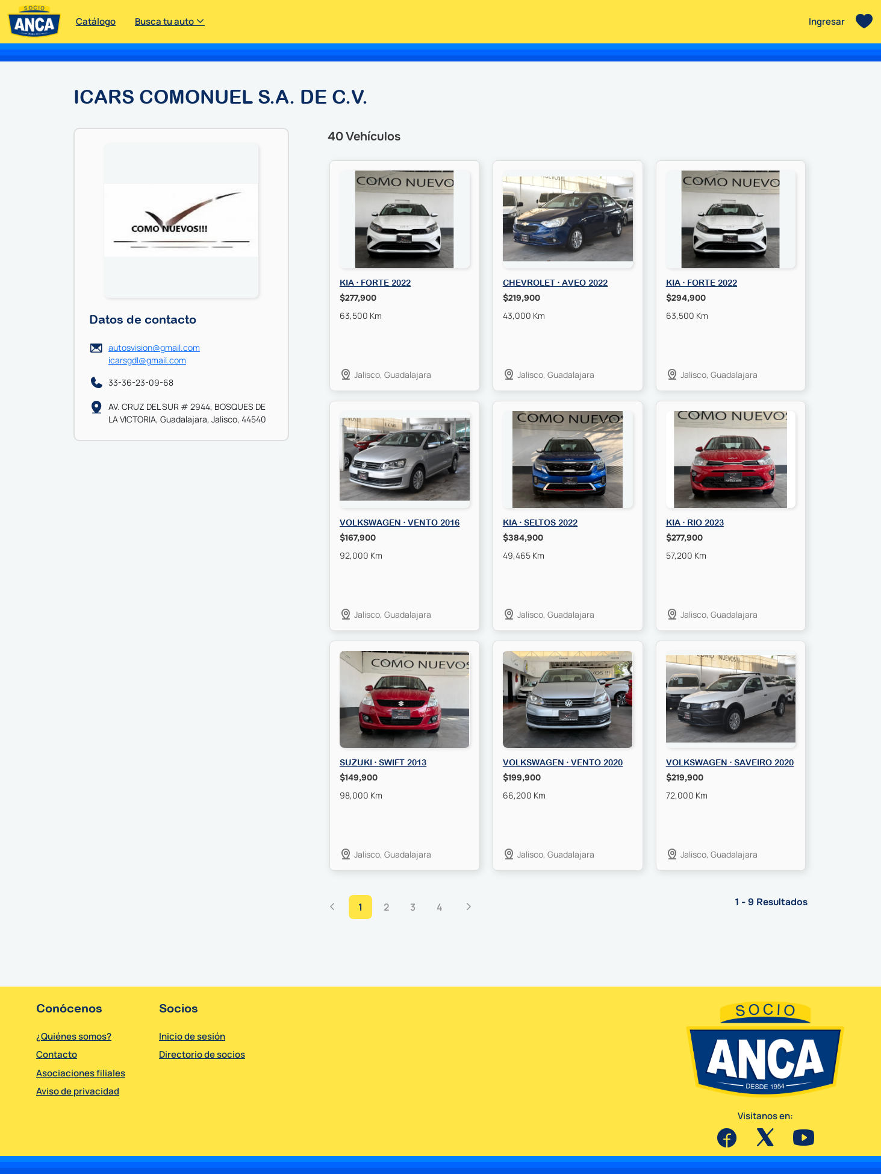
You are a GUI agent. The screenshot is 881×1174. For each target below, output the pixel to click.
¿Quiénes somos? (73, 1036)
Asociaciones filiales (80, 1073)
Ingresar (827, 21)
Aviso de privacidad (77, 1091)
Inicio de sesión (192, 1036)
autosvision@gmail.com (154, 347)
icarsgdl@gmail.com (147, 360)
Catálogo (96, 21)
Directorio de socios (202, 1054)
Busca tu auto (170, 21)
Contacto (56, 1054)
